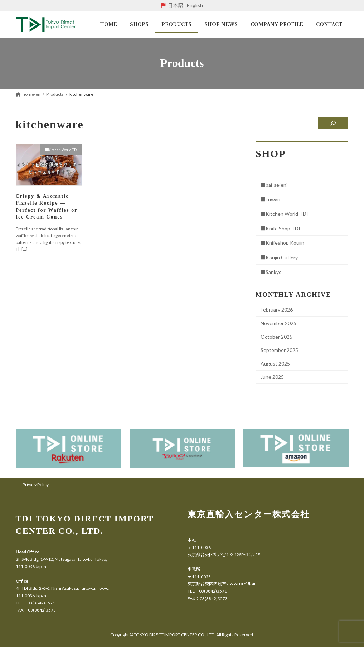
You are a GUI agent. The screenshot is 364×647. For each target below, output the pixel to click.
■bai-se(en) (274, 185)
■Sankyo (271, 272)
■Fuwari (270, 199)
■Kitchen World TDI (284, 214)
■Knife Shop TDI (280, 228)
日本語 (175, 5)
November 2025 (278, 323)
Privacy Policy (36, 484)
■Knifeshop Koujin (282, 243)
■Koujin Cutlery (279, 257)
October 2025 (276, 336)
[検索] (333, 123)
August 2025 (275, 363)
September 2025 (279, 350)
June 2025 (272, 377)
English (195, 5)
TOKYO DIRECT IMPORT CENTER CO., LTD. (175, 634)
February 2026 (277, 310)
